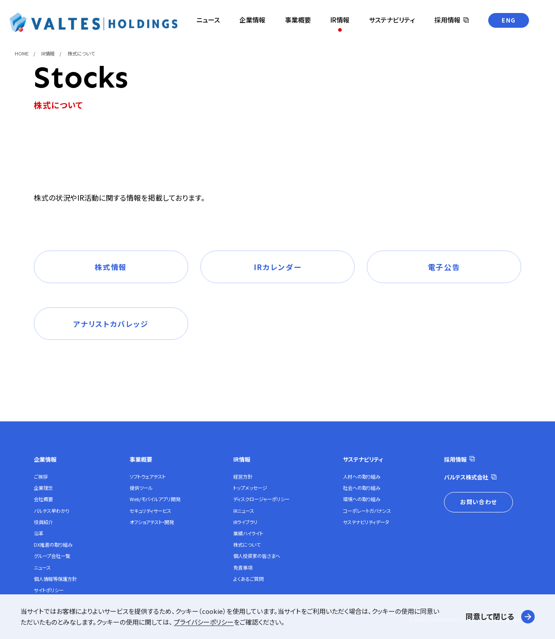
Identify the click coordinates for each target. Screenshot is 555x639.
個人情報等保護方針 (55, 578)
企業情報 (45, 459)
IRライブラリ (245, 521)
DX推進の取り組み (53, 544)
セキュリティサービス (150, 510)
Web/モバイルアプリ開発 (155, 499)
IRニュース (243, 510)
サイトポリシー (49, 590)
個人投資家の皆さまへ (256, 555)
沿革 (38, 533)
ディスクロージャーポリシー (261, 499)
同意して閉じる (490, 616)
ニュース (42, 567)
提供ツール (141, 487)
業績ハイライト (248, 533)
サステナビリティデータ (366, 521)
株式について (247, 544)
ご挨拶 (41, 476)
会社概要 (43, 499)
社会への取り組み (361, 487)
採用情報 (455, 459)
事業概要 (141, 459)
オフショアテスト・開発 (152, 521)
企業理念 (43, 487)
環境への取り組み (361, 499)
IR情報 (241, 459)
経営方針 (242, 476)
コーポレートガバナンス (367, 510)
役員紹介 (43, 521)
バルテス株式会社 (466, 477)
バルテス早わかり (51, 510)
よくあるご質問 (248, 578)
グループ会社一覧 (52, 555)
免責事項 (242, 567)
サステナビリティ (363, 459)
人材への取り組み (361, 476)
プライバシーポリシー (204, 621)
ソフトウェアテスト (148, 476)
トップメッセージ (250, 487)
